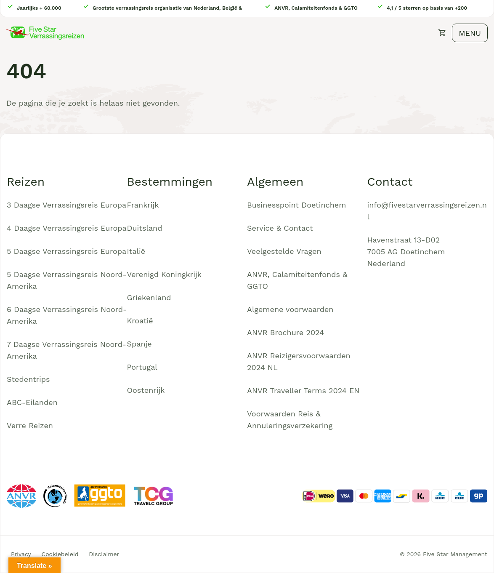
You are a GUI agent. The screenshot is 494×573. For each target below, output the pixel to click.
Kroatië (140, 320)
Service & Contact (280, 228)
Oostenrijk (146, 390)
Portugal (142, 366)
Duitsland (144, 228)
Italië (136, 251)
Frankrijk (143, 204)
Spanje (139, 343)
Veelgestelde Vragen (284, 251)
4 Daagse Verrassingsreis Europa (67, 228)
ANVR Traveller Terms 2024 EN (303, 390)
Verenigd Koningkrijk (164, 274)
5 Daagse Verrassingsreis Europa (66, 251)
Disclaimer (104, 554)
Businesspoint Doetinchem (296, 204)
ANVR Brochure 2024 (285, 332)
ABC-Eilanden (32, 402)
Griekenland (149, 297)
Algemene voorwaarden (290, 309)
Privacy (21, 554)
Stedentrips (28, 379)
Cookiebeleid (60, 554)
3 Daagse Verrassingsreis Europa (66, 204)
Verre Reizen (30, 425)
